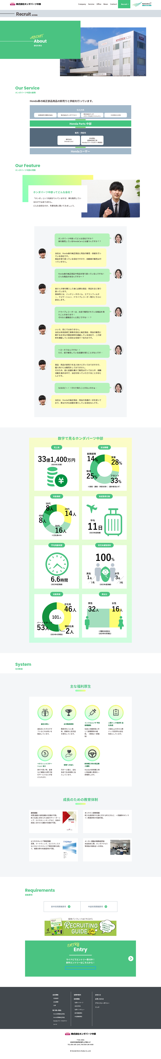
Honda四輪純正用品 (59, 1022)
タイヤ (55, 1029)
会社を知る (78, 1011)
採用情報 (77, 1004)
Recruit (124, 4)
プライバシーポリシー (102, 1008)
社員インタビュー (80, 1014)
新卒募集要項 (78, 1018)
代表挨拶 (55, 1003)
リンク (97, 1012)
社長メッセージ (79, 1007)
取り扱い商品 (57, 1015)
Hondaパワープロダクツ (60, 1026)
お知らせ (98, 1000)
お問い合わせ (99, 1004)
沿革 (54, 1010)
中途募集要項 (78, 1021)
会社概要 (55, 1007)
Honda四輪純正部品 (59, 1019)
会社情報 (55, 1000)
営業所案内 (77, 1000)
